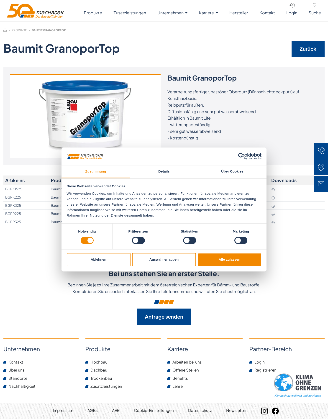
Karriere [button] (207, 12)
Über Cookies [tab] (232, 171)
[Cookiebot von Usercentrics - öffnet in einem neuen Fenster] (241, 156)
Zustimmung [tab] (95, 171)
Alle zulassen (229, 259)
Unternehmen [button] (170, 12)
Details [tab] (164, 171)
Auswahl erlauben (164, 259)
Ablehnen (98, 259)
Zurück (308, 48)
